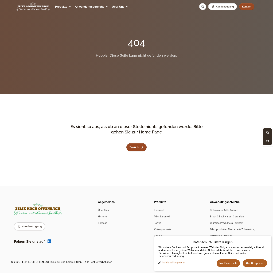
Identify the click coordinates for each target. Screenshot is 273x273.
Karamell (159, 210)
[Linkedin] (49, 241)
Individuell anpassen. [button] (172, 262)
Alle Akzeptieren (254, 263)
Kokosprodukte (162, 229)
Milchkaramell (162, 216)
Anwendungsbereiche (91, 6)
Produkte (63, 6)
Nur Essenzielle (228, 263)
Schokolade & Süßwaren (224, 210)
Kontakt (102, 222)
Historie (102, 216)
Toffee (157, 222)
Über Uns (120, 6)
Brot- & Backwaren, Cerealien (227, 216)
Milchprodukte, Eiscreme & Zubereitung (232, 229)
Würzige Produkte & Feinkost (226, 222)
